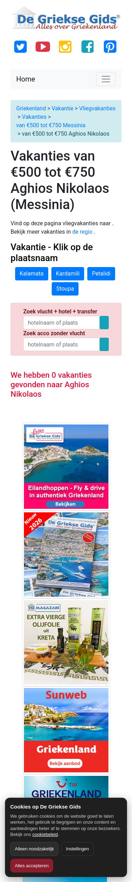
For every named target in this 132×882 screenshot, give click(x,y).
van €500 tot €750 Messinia (51, 125)
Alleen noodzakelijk (34, 848)
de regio (83, 231)
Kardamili (68, 273)
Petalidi (101, 273)
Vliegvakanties (97, 108)
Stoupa (65, 288)
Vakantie (63, 108)
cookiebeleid (45, 834)
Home (25, 79)
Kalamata (32, 273)
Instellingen (77, 848)
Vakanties (34, 117)
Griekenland (31, 108)
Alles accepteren (32, 865)
